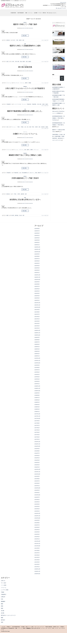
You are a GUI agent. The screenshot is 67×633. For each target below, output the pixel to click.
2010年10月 (37, 573)
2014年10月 (37, 488)
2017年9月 (37, 420)
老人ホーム (32, 172)
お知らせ (3, 580)
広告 (25, 109)
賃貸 (25, 43)
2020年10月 (37, 335)
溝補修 (29, 82)
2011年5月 (37, 557)
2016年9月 (37, 448)
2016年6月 (37, 455)
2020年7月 (37, 342)
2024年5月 (37, 235)
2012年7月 (37, 525)
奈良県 (12, 215)
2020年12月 (37, 330)
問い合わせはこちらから (61, 8)
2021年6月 (37, 316)
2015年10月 (37, 474)
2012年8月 (37, 522)
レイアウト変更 (4, 589)
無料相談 (16, 215)
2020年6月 (37, 344)
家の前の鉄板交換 (25, 67)
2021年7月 (37, 314)
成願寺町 (22, 194)
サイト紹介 (3, 582)
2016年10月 (37, 446)
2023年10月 (37, 251)
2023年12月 (37, 247)
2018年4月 (37, 404)
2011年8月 (37, 550)
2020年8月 (37, 339)
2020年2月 (37, 353)
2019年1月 (37, 383)
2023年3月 (37, 267)
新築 (2, 606)
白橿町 (31, 149)
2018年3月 (37, 406)
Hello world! (55, 111)
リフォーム (25, 65)
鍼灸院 (29, 61)
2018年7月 (37, 397)
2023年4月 (37, 265)
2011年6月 (37, 555)
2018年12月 (37, 386)
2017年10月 (37, 418)
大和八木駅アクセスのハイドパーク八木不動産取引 (25, 88)
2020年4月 (37, 349)
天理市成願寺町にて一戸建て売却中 (25, 178)
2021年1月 (37, 328)
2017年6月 (37, 427)
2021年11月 (37, 305)
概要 (25, 197)
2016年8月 (37, 450)
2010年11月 (37, 571)
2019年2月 (37, 381)
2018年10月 (37, 390)
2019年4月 (37, 376)
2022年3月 (37, 295)
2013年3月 (37, 506)
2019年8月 (37, 367)
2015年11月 (37, 471)
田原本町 (43, 126)
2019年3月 (37, 379)
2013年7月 (37, 497)
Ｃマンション (36, 149)
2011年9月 (37, 548)
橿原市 (20, 40)
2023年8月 (37, 256)
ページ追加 (3, 585)
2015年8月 (37, 478)
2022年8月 (37, 284)
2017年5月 (37, 430)
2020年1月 (37, 355)
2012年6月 (37, 527)
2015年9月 (37, 476)
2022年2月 (37, 298)
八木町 (12, 61)
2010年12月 (37, 569)
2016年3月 (37, 462)
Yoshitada (54, 120)
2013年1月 (37, 511)
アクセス (40, 12)
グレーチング (16, 82)
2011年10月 (37, 545)
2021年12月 (37, 302)
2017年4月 (37, 432)
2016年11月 (37, 443)
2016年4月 (37, 460)
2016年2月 (37, 464)
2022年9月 (37, 281)
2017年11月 (37, 416)
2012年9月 (37, 520)
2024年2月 (37, 242)
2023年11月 (37, 249)
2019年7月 (37, 369)
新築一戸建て (31, 126)
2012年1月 (37, 538)
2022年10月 (37, 279)
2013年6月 (37, 499)
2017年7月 (37, 425)
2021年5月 (37, 318)
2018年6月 (37, 400)
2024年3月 (37, 240)
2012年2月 (37, 536)
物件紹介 (25, 22)
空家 (23, 215)
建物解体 (3, 601)
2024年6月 (37, 233)
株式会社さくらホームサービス (8, 615)
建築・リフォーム (29, 12)
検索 (53, 74)
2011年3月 (37, 562)
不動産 (22, 126)
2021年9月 (37, 309)
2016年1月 (37, 467)
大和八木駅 (17, 61)
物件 (23, 40)
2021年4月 (37, 321)
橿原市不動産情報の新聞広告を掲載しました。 (25, 111)
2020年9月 (37, 337)
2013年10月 (37, 494)
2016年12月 (37, 441)
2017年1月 (37, 439)
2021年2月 (37, 325)
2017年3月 (37, 434)
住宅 (14, 40)
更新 (2, 608)
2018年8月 (37, 395)
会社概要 (35, 12)
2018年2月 (37, 409)
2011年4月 (37, 559)
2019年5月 (37, 374)
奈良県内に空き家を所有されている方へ (25, 199)
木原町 (43, 104)
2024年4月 (37, 237)
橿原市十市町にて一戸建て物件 (25, 24)
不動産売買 (29, 104)
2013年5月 (37, 501)
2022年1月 (37, 300)
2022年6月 (37, 288)
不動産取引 (25, 86)
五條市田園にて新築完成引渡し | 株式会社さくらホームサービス (58, 138)
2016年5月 (37, 457)
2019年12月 (37, 358)
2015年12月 (37, 469)
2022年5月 (37, 291)
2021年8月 (37, 312)
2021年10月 (37, 307)
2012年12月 (37, 513)
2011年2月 (37, 564)
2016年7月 (37, 453)
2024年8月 (37, 228)
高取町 (46, 126)
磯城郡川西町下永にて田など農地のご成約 (25, 155)
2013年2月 (37, 508)
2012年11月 (37, 515)
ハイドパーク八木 (17, 104)
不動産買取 (34, 104)
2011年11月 (37, 543)
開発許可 (39, 172)
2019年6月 (37, 372)
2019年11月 (37, 360)
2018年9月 (37, 393)
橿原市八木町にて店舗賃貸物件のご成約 (25, 46)
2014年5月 (37, 490)
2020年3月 (37, 351)
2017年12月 (37, 413)
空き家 (20, 215)
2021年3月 (37, 323)
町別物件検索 (14, 12)
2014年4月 (37, 492)
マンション (24, 104)
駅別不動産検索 (21, 12)
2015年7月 (37, 481)
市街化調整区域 (25, 172)
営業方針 (44, 12)
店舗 (21, 61)
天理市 (18, 194)
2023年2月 (37, 270)
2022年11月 (37, 277)
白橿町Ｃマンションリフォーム (25, 134)
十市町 (17, 40)
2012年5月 (37, 529)
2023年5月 (37, 263)
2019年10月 (37, 362)
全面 (25, 149)
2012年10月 (37, 518)
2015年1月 (37, 485)
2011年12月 (37, 541)
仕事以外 (3, 596)
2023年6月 (37, 261)
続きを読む (25, 35)
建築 (2, 603)
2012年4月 (37, 531)
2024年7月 (37, 230)
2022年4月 (37, 293)
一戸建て (18, 126)
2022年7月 (37, 286)
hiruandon (30, 28)
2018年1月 (37, 411)
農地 (36, 172)
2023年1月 (37, 272)
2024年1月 (37, 244)
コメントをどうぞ (44, 40)
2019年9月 (37, 365)
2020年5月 (37, 346)
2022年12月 (37, 274)
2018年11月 (37, 388)
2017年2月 (37, 437)
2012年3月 (37, 534)
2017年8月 (37, 423)
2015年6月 (37, 483)
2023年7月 (37, 258)
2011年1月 (37, 566)
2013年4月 (37, 504)
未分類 (2, 610)
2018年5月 (37, 402)
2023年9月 (37, 254)
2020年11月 (37, 332)
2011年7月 (37, 552)
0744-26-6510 (63, 2)
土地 (25, 126)
